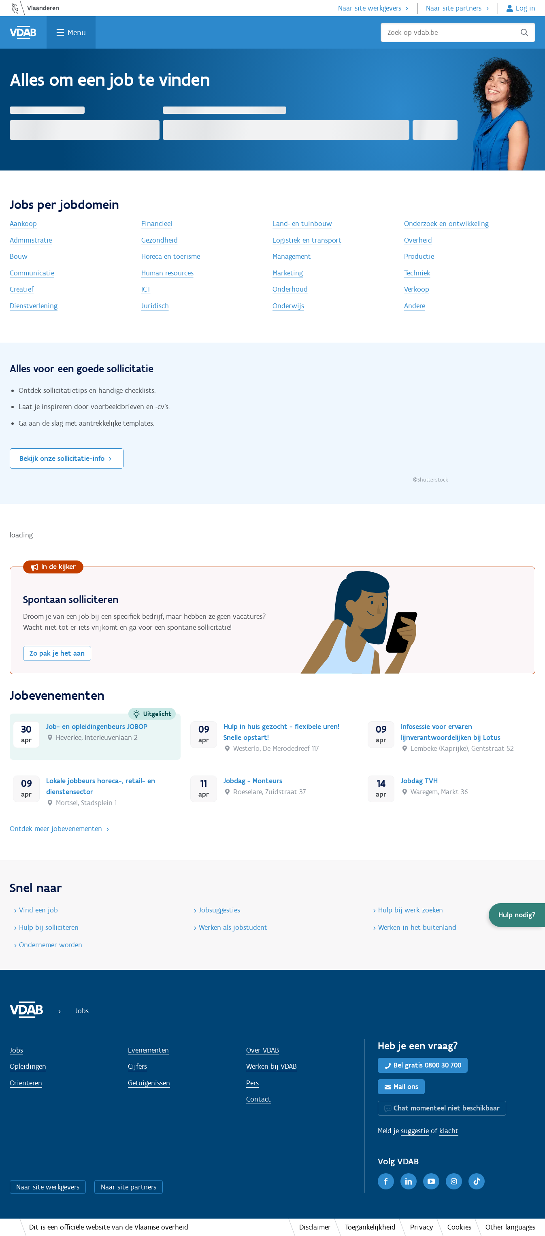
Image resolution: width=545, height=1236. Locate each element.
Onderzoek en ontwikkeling (446, 223)
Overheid (418, 240)
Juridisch (155, 305)
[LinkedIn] (408, 1181)
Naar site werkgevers (369, 8)
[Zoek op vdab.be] (458, 32)
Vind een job (38, 910)
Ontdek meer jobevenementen (56, 828)
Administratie (31, 240)
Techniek (417, 273)
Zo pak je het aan (57, 653)
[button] (517, 915)
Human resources (167, 273)
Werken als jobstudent (233, 927)
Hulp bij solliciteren (49, 927)
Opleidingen (28, 1066)
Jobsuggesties (219, 910)
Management (291, 256)
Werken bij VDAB (271, 1066)
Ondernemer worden (50, 944)
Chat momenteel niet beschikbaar (447, 1108)
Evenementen (148, 1050)
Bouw (19, 256)
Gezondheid (159, 240)
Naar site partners (453, 8)
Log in (525, 8)
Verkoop (416, 289)
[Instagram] (454, 1181)
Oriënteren (26, 1082)
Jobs (16, 1050)
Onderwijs (288, 305)
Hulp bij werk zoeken (410, 910)
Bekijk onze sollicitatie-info (61, 458)
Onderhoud (290, 289)
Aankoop (23, 223)
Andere (414, 305)
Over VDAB (262, 1050)
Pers (252, 1082)
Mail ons (406, 1086)
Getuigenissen (149, 1082)
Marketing (287, 273)
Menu (77, 32)
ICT (146, 289)
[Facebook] (386, 1181)
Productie (419, 256)
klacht (448, 1130)
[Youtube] (431, 1181)
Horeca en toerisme (170, 256)
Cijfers (137, 1066)
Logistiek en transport (306, 240)
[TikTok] (476, 1181)
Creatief (22, 289)
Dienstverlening (33, 305)
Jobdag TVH (419, 780)
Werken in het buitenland (417, 927)
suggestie (415, 1130)
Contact (258, 1099)
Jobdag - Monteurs (253, 780)
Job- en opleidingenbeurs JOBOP (96, 726)
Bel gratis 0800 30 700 (427, 1065)
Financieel (156, 223)
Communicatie (32, 273)
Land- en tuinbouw (302, 223)
